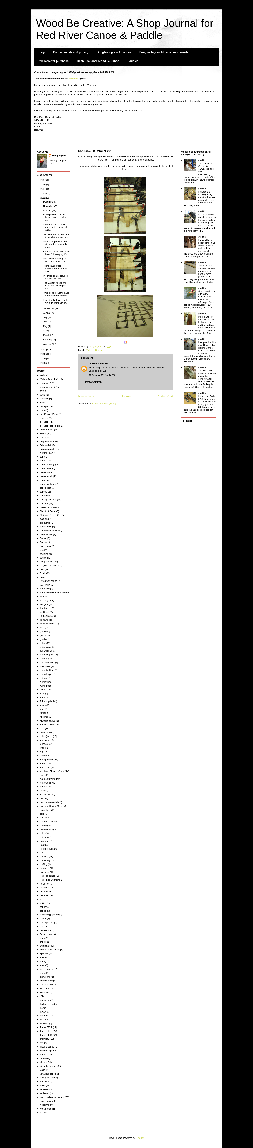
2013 (43, 193)
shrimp (43, 942)
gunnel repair (46, 654)
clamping (44, 519)
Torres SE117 (47, 1035)
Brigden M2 (45, 445)
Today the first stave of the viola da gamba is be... (56, 301)
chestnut (44, 503)
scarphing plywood (49, 914)
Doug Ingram (59, 155)
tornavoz (44, 1023)
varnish (43, 1054)
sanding (44, 910)
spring (43, 961)
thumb (43, 1008)
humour (43, 685)
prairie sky (45, 860)
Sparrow (44, 953)
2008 (43, 363)
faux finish (45, 584)
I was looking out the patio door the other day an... (56, 294)
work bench (45, 1108)
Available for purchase (53, 61)
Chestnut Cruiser (48, 507)
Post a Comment (93, 382)
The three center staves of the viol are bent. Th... (56, 277)
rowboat (44, 895)
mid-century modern (50, 779)
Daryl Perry (45, 546)
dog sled (44, 554)
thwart (43, 1011)
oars (42, 814)
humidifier (45, 682)
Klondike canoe (47, 720)
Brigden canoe (47, 441)
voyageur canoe (48, 1073)
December (48, 201)
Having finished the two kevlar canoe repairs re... (54, 217)
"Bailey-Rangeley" (49, 379)
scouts (43, 918)
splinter (43, 957)
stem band (45, 977)
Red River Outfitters (50, 880)
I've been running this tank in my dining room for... (56, 236)
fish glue (44, 604)
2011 (43, 349)
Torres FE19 (46, 1031)
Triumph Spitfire (48, 1050)
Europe (43, 577)
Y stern (43, 1112)
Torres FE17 (46, 1027)
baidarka (44, 398)
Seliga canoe (46, 934)
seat (42, 926)
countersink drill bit (49, 530)
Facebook (74, 78)
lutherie (43, 763)
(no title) (202, 160)
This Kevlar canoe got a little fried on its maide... (56, 260)
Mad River (45, 767)
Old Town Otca (47, 821)
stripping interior (48, 984)
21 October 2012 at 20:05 (102, 375)
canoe (43, 460)
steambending (47, 969)
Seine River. (46, 930)
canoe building (47, 464)
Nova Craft (45, 810)
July (45, 317)
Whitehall (44, 1093)
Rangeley (44, 872)
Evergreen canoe (48, 581)
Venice (43, 1058)
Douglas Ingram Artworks (114, 52)
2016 (43, 184)
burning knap (46, 453)
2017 (43, 180)
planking (44, 856)
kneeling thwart (47, 724)
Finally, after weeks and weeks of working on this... (54, 286)
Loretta (43, 755)
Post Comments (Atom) (104, 403)
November (48, 206)
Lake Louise (46, 732)
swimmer (44, 992)
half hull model (47, 662)
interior (43, 697)
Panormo (44, 841)
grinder (43, 639)
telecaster (45, 1000)
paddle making (47, 829)
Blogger (140, 1138)
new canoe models (49, 802)
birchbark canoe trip (50, 426)
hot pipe (44, 678)
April (45, 330)
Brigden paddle (47, 449)
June (46, 321)
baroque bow (46, 406)
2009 (43, 358)
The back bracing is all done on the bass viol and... (55, 227)
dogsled (44, 557)
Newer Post (86, 396)
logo (42, 751)
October (47, 210)
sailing (43, 903)
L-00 (42, 728)
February (48, 339)
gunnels (44, 658)
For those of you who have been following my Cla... (56, 253)
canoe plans (46, 472)
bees (42, 410)
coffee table (45, 526)
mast (42, 775)
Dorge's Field (46, 561)
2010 (43, 354)
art (41, 391)
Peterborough (47, 848)
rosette (43, 891)
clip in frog (45, 522)
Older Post (165, 396)
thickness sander (48, 1004)
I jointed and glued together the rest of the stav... (55, 269)
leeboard (44, 744)
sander (43, 907)
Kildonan (44, 717)
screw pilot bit (47, 922)
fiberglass (45, 588)
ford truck (44, 612)
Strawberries (46, 980)
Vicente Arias (46, 1062)
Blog (41, 52)
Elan (42, 569)
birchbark (44, 421)
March (46, 335)
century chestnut (48, 499)
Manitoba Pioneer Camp (52, 771)
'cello (42, 375)
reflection (44, 883)
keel (42, 709)
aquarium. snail (47, 387)
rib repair (44, 887)
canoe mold (45, 468)
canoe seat (45, 488)
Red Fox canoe (47, 876)
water (42, 1085)
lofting (43, 747)
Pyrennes (44, 868)
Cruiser (43, 542)
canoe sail (45, 480)
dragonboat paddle (49, 565)
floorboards (45, 608)
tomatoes (44, 1015)
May (45, 326)
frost (42, 627)
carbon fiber (46, 495)
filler (42, 596)
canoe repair (46, 476)
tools (42, 1019)
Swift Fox (44, 988)
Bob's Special (46, 429)
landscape (45, 740)
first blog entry (47, 600)
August (47, 313)
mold (42, 790)
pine (42, 852)
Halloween (45, 666)
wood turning (46, 1101)
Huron (43, 689)
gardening (45, 631)
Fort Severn (46, 616)
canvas (43, 491)
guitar (43, 643)
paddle (43, 825)
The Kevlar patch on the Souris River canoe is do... (55, 244)
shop (42, 938)
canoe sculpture (48, 484)
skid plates (45, 945)
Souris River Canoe (50, 949)
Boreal (43, 433)
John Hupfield (47, 701)
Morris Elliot (46, 794)
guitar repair (46, 651)
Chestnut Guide (48, 511)
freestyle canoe (47, 623)
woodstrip (45, 1105)
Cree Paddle (46, 534)
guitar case (45, 647)
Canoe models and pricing (70, 52)
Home (126, 396)
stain (42, 965)
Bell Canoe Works (49, 414)
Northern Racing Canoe (52, 806)
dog (42, 550)
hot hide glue (46, 674)
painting (44, 837)
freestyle (44, 619)
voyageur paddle (48, 1077)
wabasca (44, 1081)
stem (42, 973)
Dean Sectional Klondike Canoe (98, 61)
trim (42, 1042)
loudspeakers (46, 759)
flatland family (96, 363)
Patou (43, 845)
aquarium (44, 383)
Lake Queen (46, 736)
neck (42, 798)
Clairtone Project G (49, 515)
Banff (42, 402)
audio (42, 394)
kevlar (43, 713)
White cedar (46, 1089)
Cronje (43, 538)
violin (42, 1070)
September (49, 308)
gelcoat (43, 635)
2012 (43, 198)
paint (42, 833)
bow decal (45, 437)
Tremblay (44, 1039)
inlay (42, 693)
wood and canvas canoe (52, 1097)
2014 (43, 189)
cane (42, 456)
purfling (43, 864)
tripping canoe (47, 1046)
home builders (47, 670)
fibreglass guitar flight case (53, 592)
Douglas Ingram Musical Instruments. (164, 52)
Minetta (43, 786)
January (47, 344)
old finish (44, 817)
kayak (43, 705)
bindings (44, 418)
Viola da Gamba (94, 350)
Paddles (133, 61)
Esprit (43, 573)
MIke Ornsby (46, 782)
